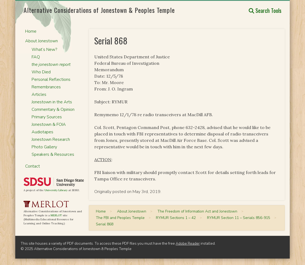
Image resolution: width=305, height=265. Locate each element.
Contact (32, 166)
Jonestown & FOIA (49, 124)
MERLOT (56, 215)
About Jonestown (41, 41)
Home (30, 31)
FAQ (36, 57)
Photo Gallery (44, 147)
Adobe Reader (188, 243)
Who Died (41, 72)
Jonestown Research (51, 139)
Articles (39, 94)
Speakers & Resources (53, 154)
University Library (55, 190)
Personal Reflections (51, 79)
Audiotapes (42, 132)
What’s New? (44, 49)
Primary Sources (47, 117)
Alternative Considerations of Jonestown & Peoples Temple (99, 10)
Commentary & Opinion (53, 109)
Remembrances (46, 87)
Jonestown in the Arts (52, 102)
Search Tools (265, 10)
